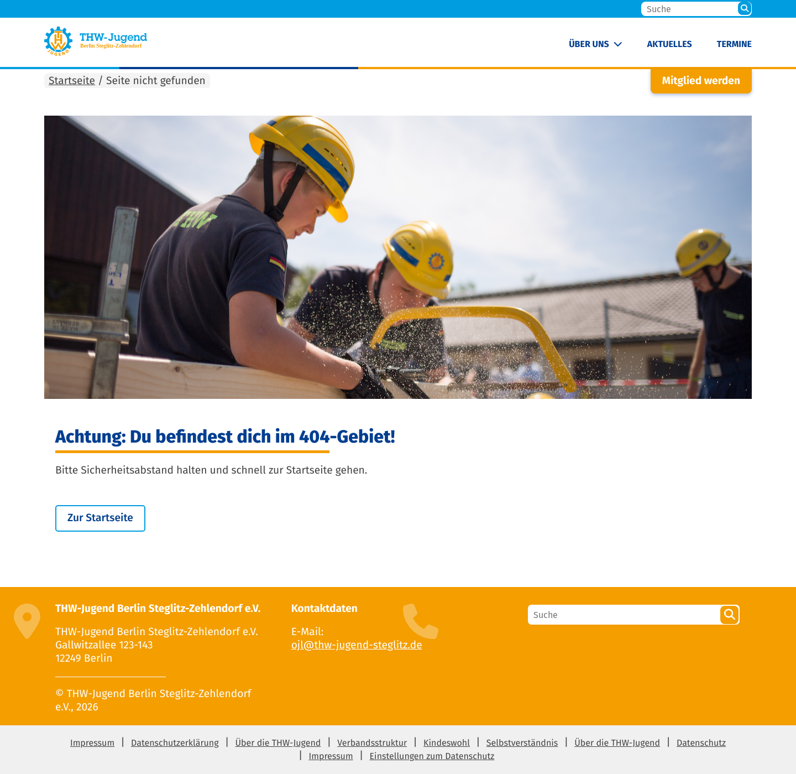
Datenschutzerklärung (175, 743)
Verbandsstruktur (372, 743)
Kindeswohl (446, 743)
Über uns (589, 44)
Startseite (72, 81)
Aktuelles (669, 44)
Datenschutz (701, 743)
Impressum (92, 743)
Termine (734, 44)
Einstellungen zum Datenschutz (432, 756)
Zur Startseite (100, 518)
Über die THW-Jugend (278, 743)
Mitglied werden (701, 81)
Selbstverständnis (522, 743)
